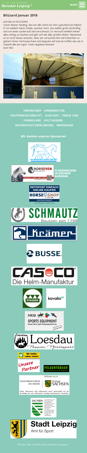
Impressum (65, 125)
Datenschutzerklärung (34, 125)
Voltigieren (53, 120)
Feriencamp (32, 110)
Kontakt (52, 115)
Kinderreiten (54, 110)
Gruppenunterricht (26, 115)
